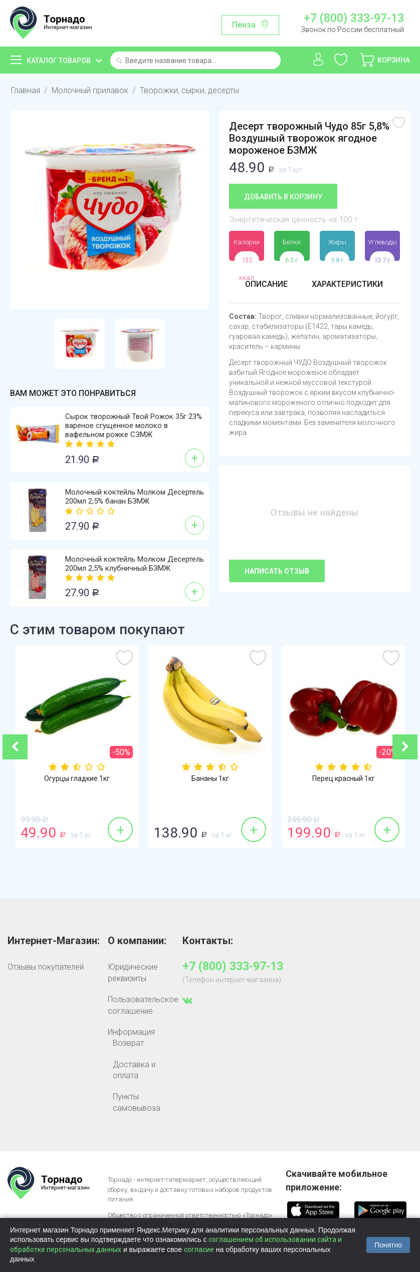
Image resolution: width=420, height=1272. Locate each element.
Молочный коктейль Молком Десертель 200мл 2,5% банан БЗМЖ (134, 497)
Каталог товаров (59, 61)
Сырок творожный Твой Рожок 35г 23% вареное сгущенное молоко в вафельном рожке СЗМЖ (133, 425)
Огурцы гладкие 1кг (77, 779)
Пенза (244, 25)
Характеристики (347, 284)
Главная (25, 90)
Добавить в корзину (283, 197)
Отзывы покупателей (46, 967)
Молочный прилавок (88, 90)
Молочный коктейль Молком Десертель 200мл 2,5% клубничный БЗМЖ (134, 564)
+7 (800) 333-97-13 (354, 19)
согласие (199, 1249)
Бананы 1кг (210, 779)
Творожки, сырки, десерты (186, 90)
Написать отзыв (277, 571)
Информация (131, 1032)
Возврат (128, 1043)
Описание (266, 284)
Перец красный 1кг (343, 779)
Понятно (388, 1245)
